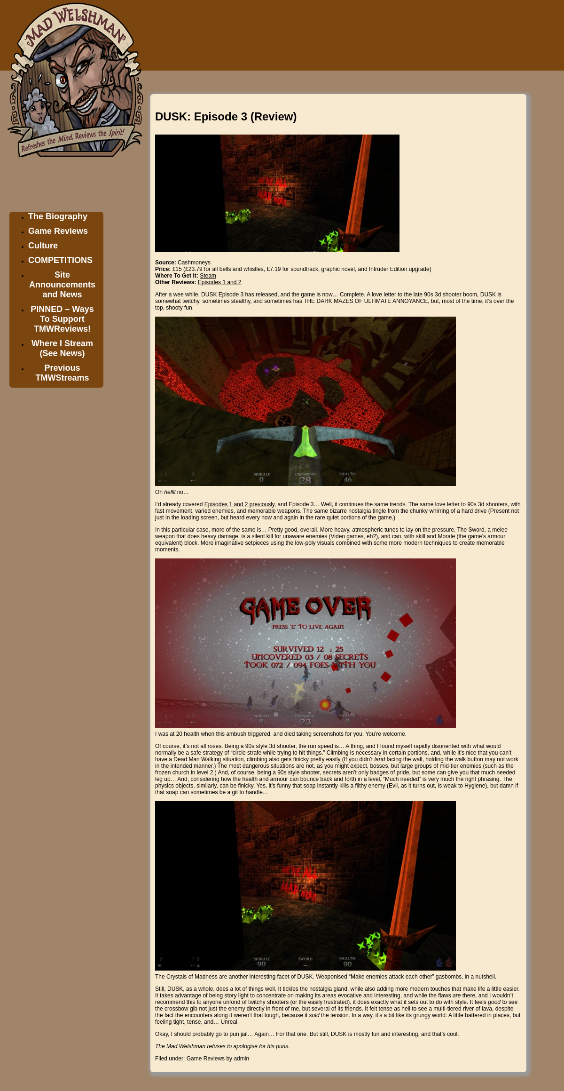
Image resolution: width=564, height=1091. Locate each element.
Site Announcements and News (62, 284)
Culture (43, 245)
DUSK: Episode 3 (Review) (226, 116)
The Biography (57, 216)
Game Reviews (58, 231)
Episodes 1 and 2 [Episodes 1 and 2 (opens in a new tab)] (220, 282)
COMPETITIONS (60, 260)
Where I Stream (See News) (62, 348)
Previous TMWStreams (62, 372)
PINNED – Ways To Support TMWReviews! (62, 319)
